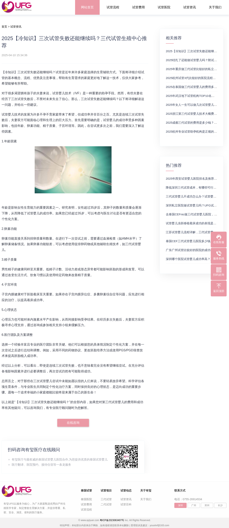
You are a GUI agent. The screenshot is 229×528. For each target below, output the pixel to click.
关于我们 (215, 7)
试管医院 (164, 7)
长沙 (220, 505)
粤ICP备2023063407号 (112, 520)
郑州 (207, 505)
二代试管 (106, 504)
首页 (4, 26)
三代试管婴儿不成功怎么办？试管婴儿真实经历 (197, 196)
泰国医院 (86, 499)
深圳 (180, 505)
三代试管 (106, 499)
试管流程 (113, 7)
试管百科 (126, 504)
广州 (193, 505)
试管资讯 (189, 7)
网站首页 (87, 7)
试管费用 (138, 7)
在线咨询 (73, 422)
